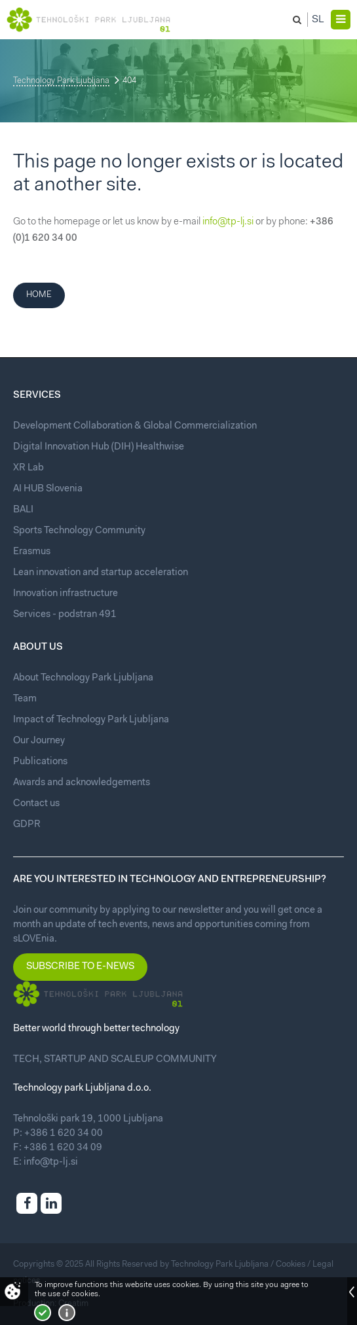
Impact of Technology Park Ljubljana (91, 720)
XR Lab (28, 468)
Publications (40, 762)
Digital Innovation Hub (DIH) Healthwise (98, 447)
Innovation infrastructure (65, 594)
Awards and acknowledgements (81, 783)
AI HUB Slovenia (48, 489)
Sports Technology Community (79, 531)
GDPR (27, 825)
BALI (23, 510)
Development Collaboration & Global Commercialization (135, 426)
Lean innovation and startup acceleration (100, 573)
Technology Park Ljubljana (61, 81)
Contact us (36, 804)
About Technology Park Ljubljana (83, 678)
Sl (318, 19)
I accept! (42, 1312)
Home (39, 295)
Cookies (290, 1264)
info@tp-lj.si (228, 222)
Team (25, 699)
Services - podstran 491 (65, 615)
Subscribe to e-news (80, 967)
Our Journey (39, 741)
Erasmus (31, 552)
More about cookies (66, 1312)
